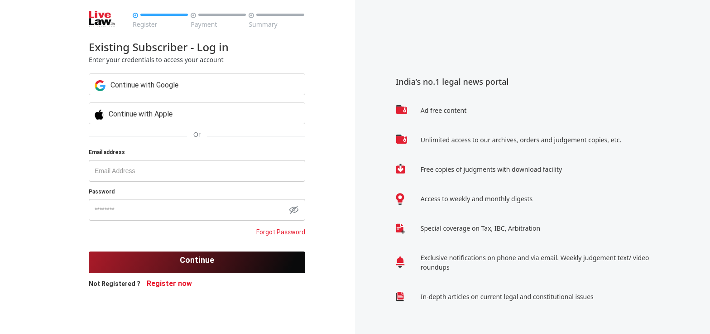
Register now (169, 283)
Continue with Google (136, 85)
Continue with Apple (134, 114)
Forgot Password (280, 232)
